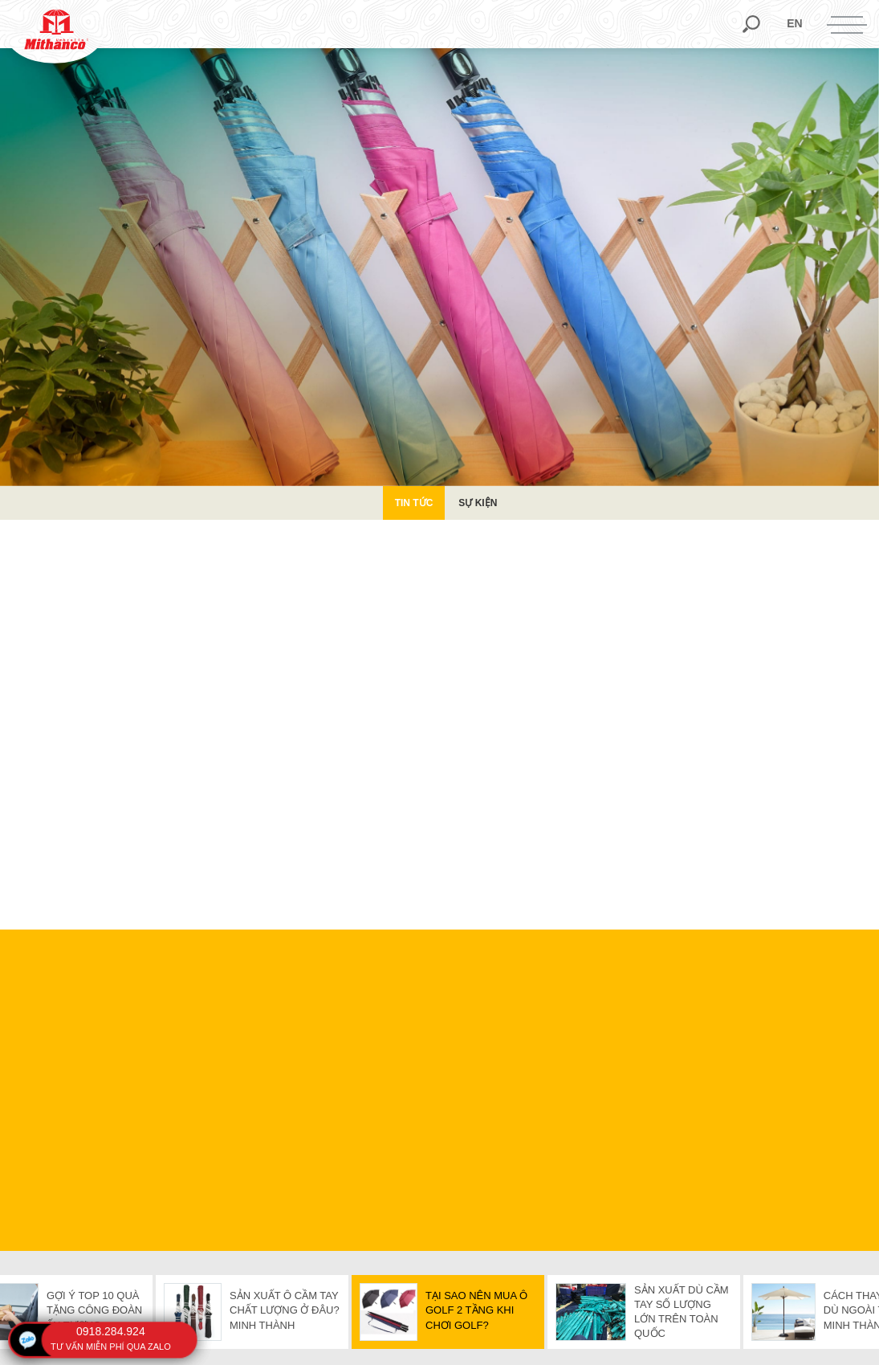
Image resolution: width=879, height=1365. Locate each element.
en (794, 23)
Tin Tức (414, 503)
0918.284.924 (110, 1331)
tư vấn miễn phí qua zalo (111, 1346)
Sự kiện (477, 503)
